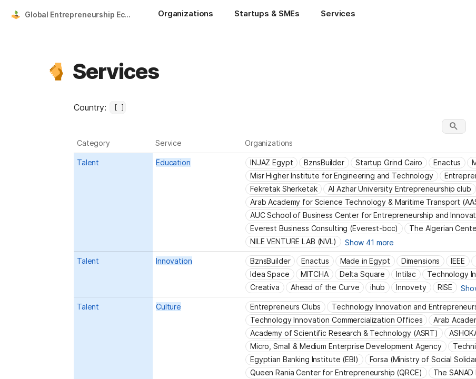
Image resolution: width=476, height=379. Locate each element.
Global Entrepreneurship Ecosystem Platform (81, 14)
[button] (56, 71)
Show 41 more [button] (369, 242)
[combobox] (118, 107)
